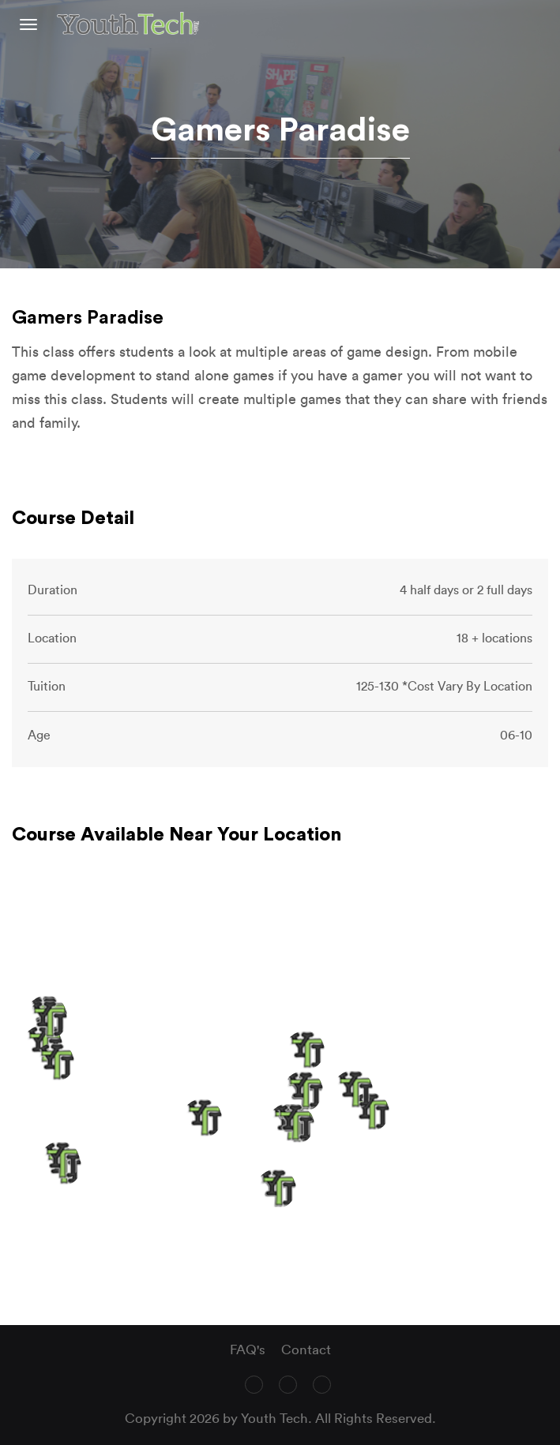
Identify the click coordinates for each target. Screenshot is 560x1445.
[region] (280, 1096)
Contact (306, 1350)
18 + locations (494, 638)
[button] (369, 1112)
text (542, 24)
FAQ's (247, 1350)
